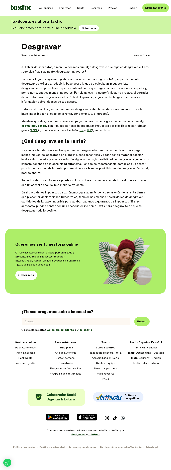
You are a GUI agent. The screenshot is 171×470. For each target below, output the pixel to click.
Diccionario (41, 55)
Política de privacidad (52, 447)
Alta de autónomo (65, 352)
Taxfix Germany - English (146, 358)
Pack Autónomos (25, 347)
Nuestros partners (105, 368)
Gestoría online (25, 342)
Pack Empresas (25, 352)
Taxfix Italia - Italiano (145, 363)
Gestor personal (65, 358)
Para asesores (105, 373)
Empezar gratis (155, 8)
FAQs (105, 379)
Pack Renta (25, 358)
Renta (80, 8)
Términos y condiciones (82, 447)
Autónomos (46, 8)
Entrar (132, 8)
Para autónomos (65, 342)
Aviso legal (152, 447)
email (82, 434)
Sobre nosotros (105, 347)
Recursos (96, 8)
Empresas (65, 8)
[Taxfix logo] (21, 7)
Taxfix (25, 55)
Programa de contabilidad (65, 373)
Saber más (89, 28)
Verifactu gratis (25, 363)
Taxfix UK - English (145, 347)
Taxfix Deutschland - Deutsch (146, 352)
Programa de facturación (65, 368)
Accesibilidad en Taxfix (105, 358)
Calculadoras (65, 330)
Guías (51, 330)
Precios (112, 8)
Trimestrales (65, 363)
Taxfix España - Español (145, 342)
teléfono (94, 434)
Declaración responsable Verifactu (121, 447)
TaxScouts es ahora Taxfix (106, 352)
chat (74, 434)
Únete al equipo (105, 363)
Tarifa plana (65, 347)
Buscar (142, 321)
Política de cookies (24, 447)
